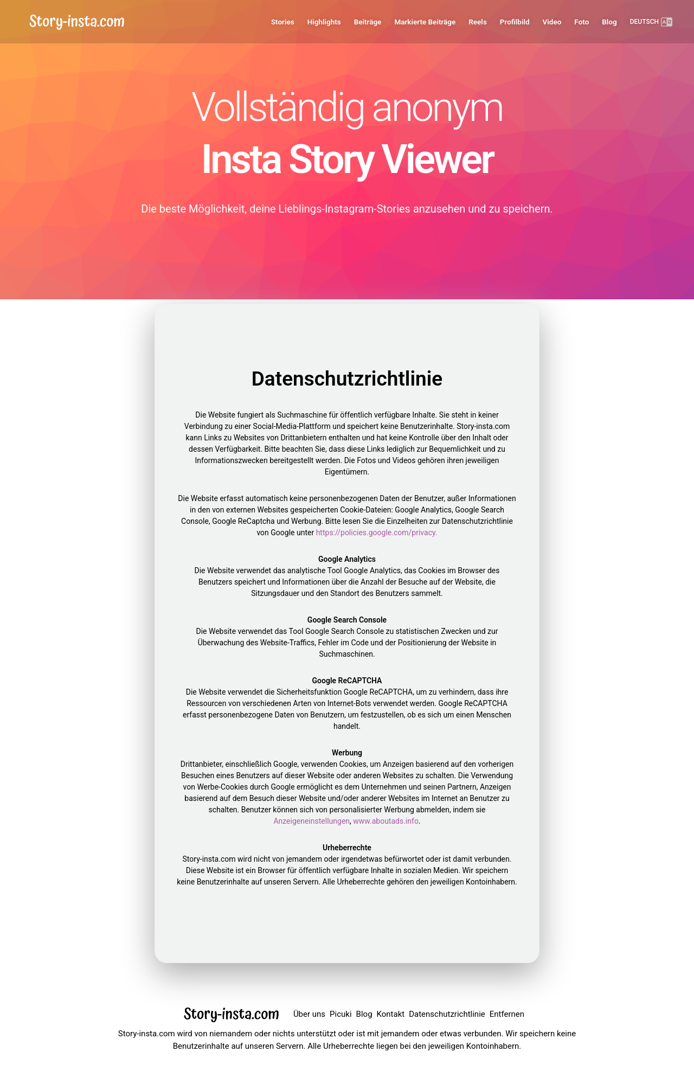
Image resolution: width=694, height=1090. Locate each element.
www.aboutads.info (386, 821)
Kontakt (391, 1014)
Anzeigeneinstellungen (311, 821)
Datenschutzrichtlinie (447, 1014)
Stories (282, 21)
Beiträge (368, 21)
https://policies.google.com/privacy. (377, 532)
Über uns (309, 1014)
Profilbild (515, 21)
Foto (581, 21)
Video (552, 21)
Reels (477, 21)
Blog (609, 21)
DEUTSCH (651, 22)
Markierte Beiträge (424, 21)
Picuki (340, 1014)
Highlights (324, 21)
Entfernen (507, 1014)
